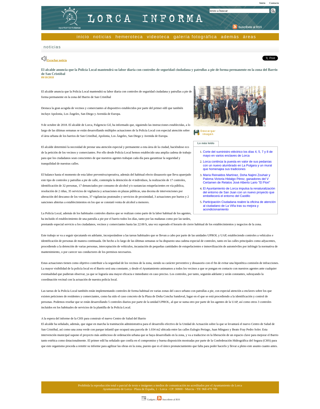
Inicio (262, 3)
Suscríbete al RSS (168, 399)
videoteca (158, 36)
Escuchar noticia (54, 60)
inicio (83, 36)
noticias (102, 36)
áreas (249, 36)
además (230, 36)
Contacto (274, 3)
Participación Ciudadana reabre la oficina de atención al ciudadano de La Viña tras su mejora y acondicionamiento (239, 205)
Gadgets (148, 399)
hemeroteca (129, 36)
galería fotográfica (195, 36)
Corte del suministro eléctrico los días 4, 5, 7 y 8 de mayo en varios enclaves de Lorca (238, 153)
